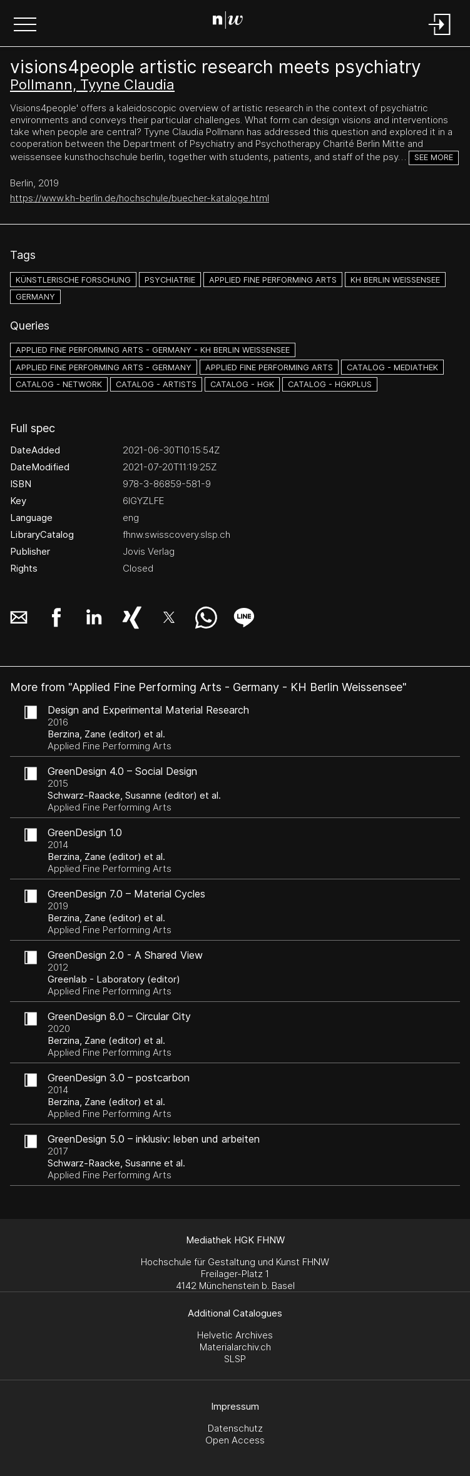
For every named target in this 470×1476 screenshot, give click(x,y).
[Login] (440, 36)
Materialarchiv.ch (235, 1347)
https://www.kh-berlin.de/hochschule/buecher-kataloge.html (139, 198)
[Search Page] (232, 22)
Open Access (235, 1440)
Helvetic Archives (235, 1335)
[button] (25, 25)
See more (433, 157)
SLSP (235, 1359)
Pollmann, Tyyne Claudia (92, 84)
